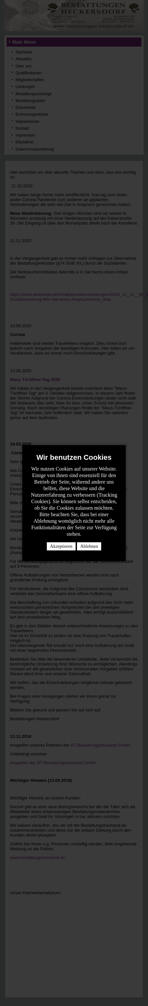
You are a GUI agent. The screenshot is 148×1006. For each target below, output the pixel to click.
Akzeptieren (61, 546)
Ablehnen (89, 546)
